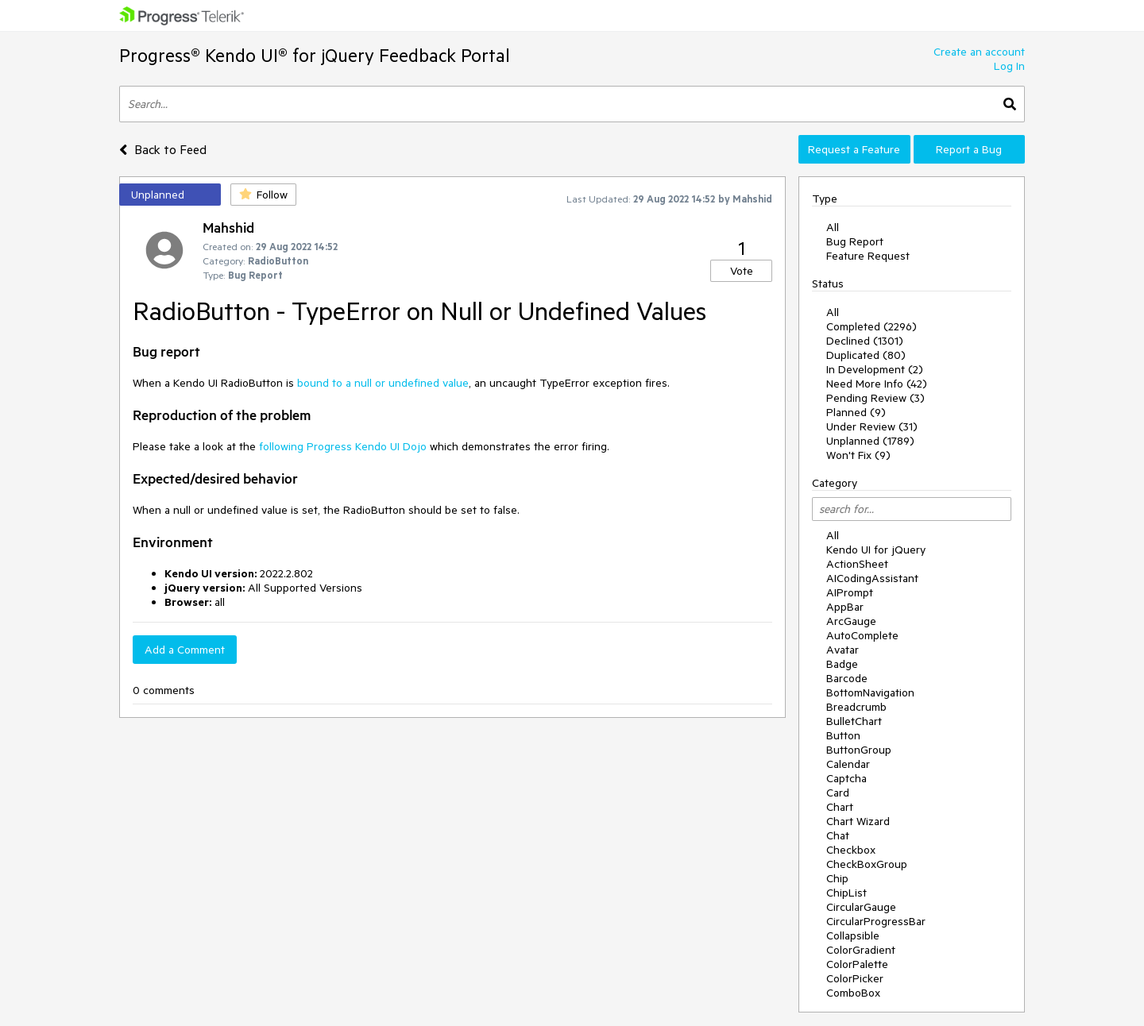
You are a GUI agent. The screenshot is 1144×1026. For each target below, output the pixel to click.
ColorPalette (857, 964)
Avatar (842, 649)
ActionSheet (857, 564)
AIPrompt (849, 592)
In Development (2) (874, 369)
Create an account (979, 51)
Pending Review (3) (875, 398)
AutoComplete (862, 635)
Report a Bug (969, 149)
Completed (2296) (871, 326)
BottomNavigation (870, 692)
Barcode (847, 678)
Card (837, 792)
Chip (837, 878)
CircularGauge (861, 907)
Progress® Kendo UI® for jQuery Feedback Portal (314, 55)
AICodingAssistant (872, 578)
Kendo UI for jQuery (876, 549)
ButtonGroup (858, 749)
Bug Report (854, 241)
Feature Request (868, 256)
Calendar (848, 764)
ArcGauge (851, 621)
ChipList (846, 892)
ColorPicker (854, 978)
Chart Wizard (858, 821)
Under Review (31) (872, 426)
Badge (842, 664)
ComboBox (853, 993)
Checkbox (850, 850)
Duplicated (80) (866, 355)
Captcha (846, 778)
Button (843, 735)
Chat (837, 835)
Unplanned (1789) (870, 441)
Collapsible (852, 935)
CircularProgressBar (876, 921)
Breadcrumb (856, 707)
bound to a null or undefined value (383, 383)
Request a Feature (854, 149)
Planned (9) (856, 412)
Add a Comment (185, 649)
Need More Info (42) (876, 383)
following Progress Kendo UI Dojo (343, 446)
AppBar (845, 607)
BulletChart (854, 721)
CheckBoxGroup (866, 864)
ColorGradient (860, 950)
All (832, 227)
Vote (741, 271)
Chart (839, 807)
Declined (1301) (864, 341)
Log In (1009, 66)
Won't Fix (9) (858, 455)
